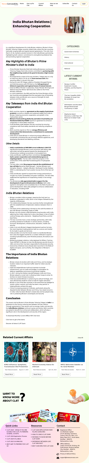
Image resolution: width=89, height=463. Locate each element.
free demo (21, 320)
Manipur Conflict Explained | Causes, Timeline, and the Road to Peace (72, 87)
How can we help (54, 4)
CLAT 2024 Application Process (17, 436)
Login (84, 4)
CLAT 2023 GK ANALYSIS (14, 441)
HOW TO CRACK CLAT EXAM (41, 434)
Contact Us (74, 4)
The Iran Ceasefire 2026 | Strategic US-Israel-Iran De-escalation (72, 97)
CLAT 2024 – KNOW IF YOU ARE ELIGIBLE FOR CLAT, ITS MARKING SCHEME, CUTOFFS (17, 432)
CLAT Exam (21, 323)
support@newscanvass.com (69, 457)
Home (22, 4)
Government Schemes (71, 52)
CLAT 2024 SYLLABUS (14, 439)
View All (80, 338)
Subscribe (66, 4)
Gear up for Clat (30, 4)
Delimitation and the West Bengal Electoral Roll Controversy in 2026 (73, 106)
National (67, 69)
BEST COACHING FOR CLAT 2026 (42, 446)
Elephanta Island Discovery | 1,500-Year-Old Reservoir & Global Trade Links (73, 117)
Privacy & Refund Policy (68, 454)
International (68, 63)
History (66, 57)
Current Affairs (41, 4)
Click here (36, 316)
